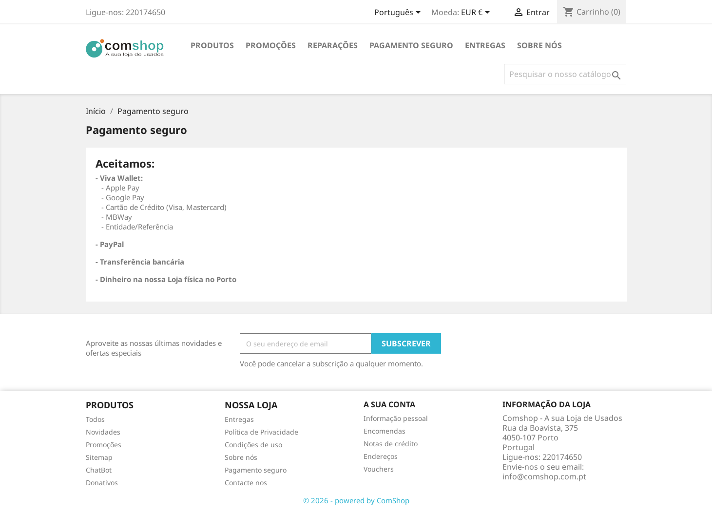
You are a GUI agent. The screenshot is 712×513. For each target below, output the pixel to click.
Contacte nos (246, 482)
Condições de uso (253, 444)
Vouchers (379, 469)
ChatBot (99, 470)
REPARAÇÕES (333, 45)
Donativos (102, 482)
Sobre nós (539, 45)
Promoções (103, 444)
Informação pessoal (396, 418)
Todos (95, 419)
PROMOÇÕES (271, 45)
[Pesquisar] (565, 74)
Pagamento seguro (411, 45)
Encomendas (384, 431)
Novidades (103, 432)
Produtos (212, 45)
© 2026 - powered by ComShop (356, 500)
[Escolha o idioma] (399, 13)
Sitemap (99, 457)
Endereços (381, 456)
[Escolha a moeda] (477, 13)
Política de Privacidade (261, 432)
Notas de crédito (391, 443)
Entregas (485, 45)
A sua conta (389, 404)
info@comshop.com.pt (544, 476)
